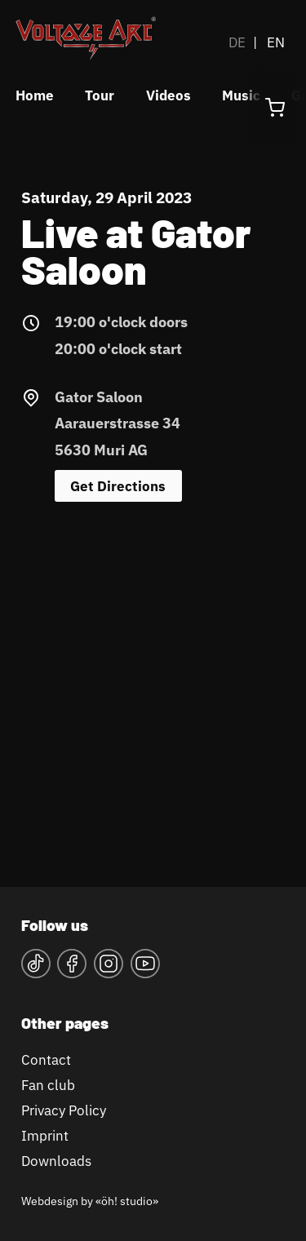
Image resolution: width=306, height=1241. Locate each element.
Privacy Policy (63, 1110)
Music (241, 95)
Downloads (56, 1160)
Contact (46, 1059)
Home (35, 95)
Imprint (45, 1135)
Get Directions (118, 485)
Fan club (48, 1084)
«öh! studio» (126, 1200)
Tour (99, 95)
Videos (168, 95)
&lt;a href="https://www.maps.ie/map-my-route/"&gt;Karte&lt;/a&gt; (153, 686)
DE (237, 42)
